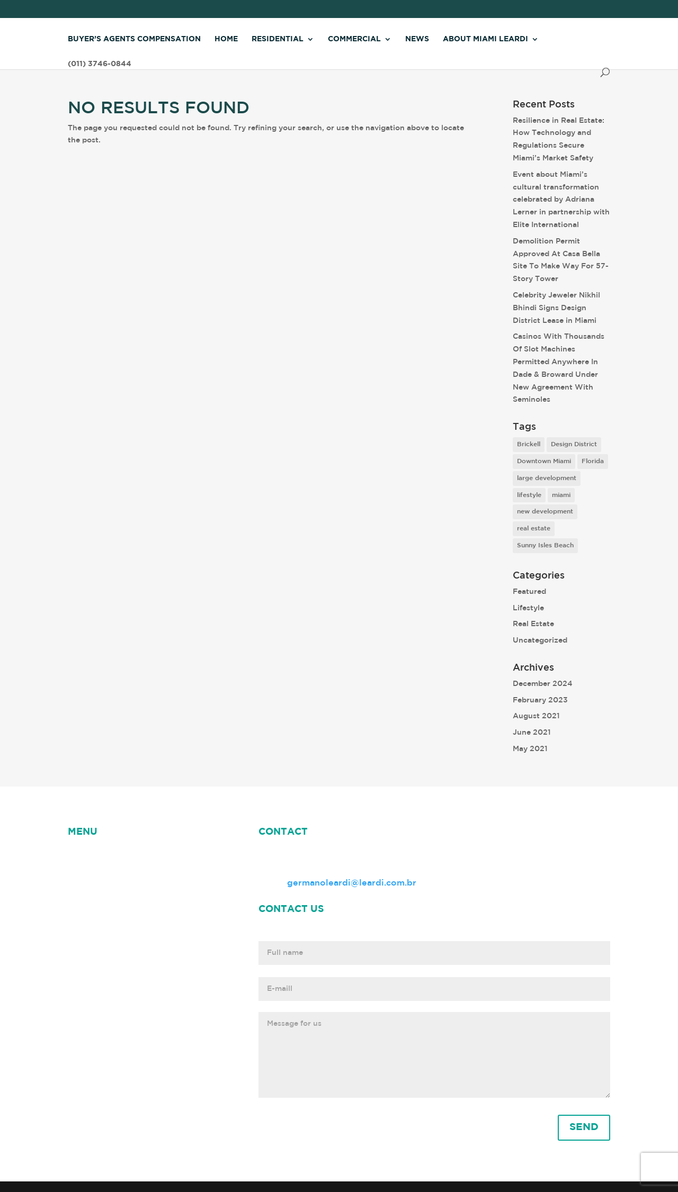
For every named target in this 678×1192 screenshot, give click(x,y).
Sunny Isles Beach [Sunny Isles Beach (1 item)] (545, 545)
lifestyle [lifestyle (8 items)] (529, 495)
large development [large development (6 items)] (546, 478)
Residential (278, 39)
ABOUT (161, 857)
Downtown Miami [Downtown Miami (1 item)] (544, 461)
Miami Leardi (95, 870)
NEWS (119, 857)
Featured (529, 592)
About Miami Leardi (485, 39)
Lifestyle (528, 608)
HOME (81, 857)
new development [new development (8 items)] (545, 511)
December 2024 (543, 684)
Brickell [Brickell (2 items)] (528, 444)
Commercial (354, 39)
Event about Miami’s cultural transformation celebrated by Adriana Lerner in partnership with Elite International (561, 199)
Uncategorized (540, 640)
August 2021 (536, 716)
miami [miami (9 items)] (561, 495)
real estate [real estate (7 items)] (533, 528)
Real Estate (533, 624)
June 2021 (532, 732)
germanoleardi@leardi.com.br (351, 883)
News (417, 39)
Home (226, 39)
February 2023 (540, 700)
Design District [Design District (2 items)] (574, 444)
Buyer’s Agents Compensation (134, 39)
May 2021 (530, 749)
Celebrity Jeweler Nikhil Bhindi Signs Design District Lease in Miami (556, 308)
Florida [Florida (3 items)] (593, 461)
